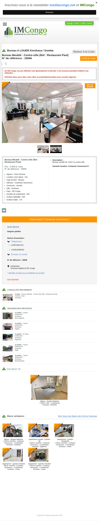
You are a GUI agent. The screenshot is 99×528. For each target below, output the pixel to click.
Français (70, 23)
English (76, 23)
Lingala (83, 23)
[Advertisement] (49, 490)
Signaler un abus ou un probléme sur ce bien (26, 273)
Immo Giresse (13, 227)
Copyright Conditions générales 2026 (49, 515)
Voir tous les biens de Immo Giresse (77, 416)
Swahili (89, 23)
